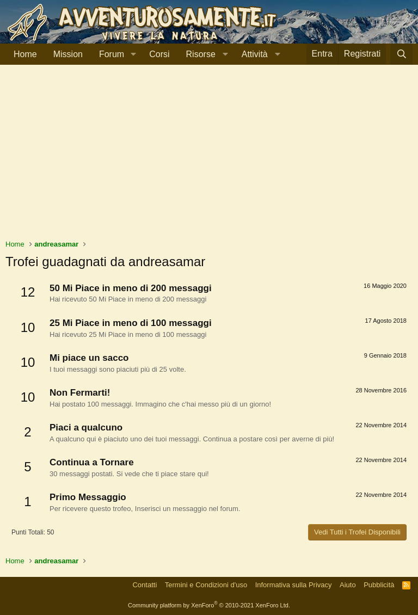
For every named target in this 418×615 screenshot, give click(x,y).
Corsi (159, 54)
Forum (111, 54)
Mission (68, 54)
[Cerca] (401, 54)
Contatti (144, 585)
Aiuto (348, 585)
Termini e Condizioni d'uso (206, 585)
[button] (133, 54)
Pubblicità (379, 585)
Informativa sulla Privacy (293, 585)
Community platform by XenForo (209, 605)
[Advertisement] (209, 157)
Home (25, 54)
